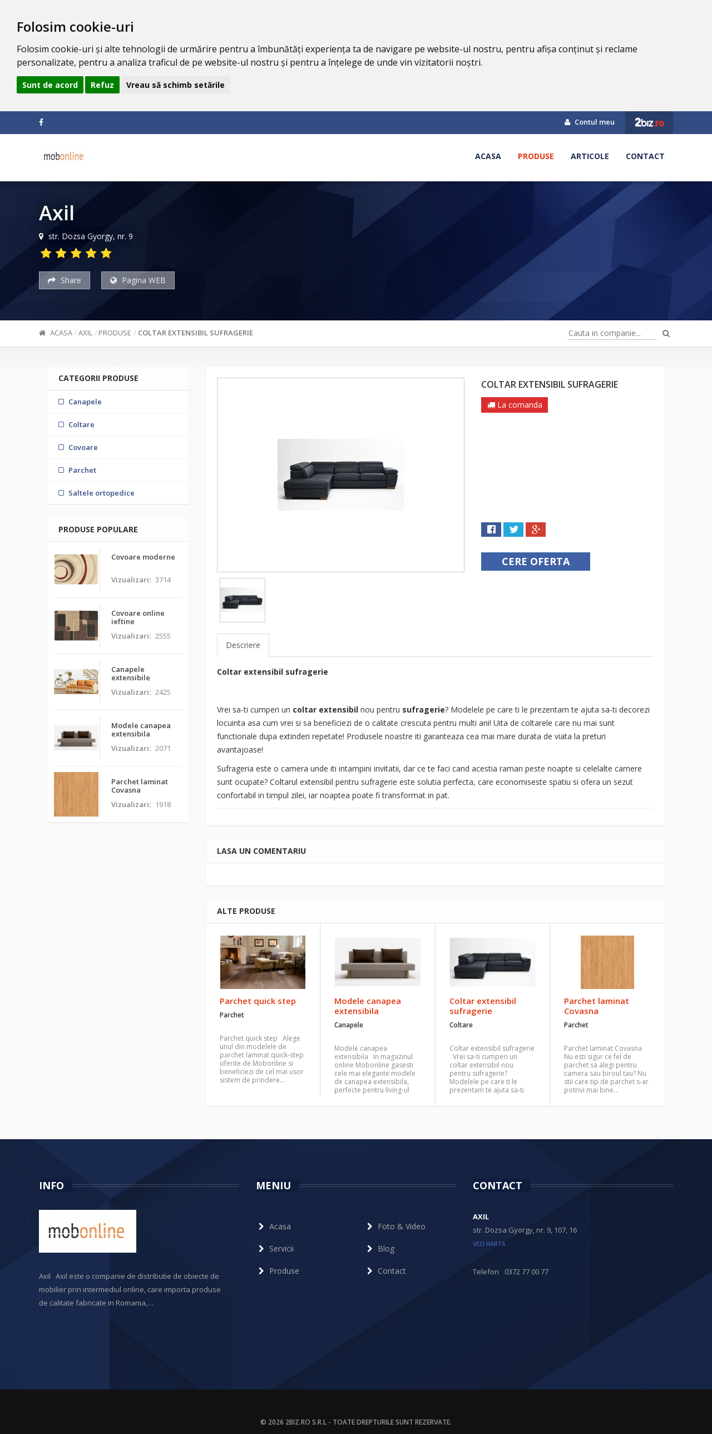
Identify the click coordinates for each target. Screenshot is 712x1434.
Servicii (275, 1248)
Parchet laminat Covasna (596, 1006)
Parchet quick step (258, 1001)
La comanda (514, 404)
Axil (85, 333)
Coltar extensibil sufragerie (195, 333)
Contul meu (590, 122)
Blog (379, 1248)
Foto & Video (395, 1226)
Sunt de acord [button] (50, 85)
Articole (590, 156)
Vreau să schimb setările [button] (175, 85)
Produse (536, 156)
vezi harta (489, 1244)
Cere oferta (536, 561)
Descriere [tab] (243, 645)
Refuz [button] (102, 85)
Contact (645, 156)
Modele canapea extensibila (367, 1006)
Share (64, 280)
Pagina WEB (138, 280)
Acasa (488, 156)
